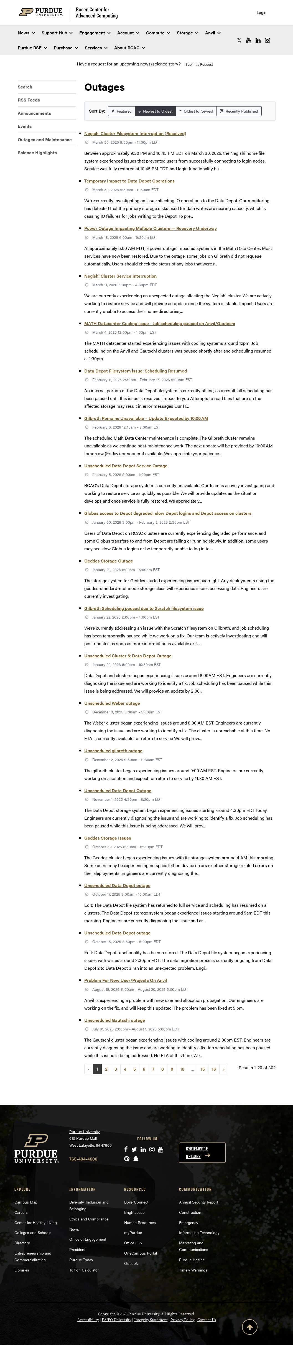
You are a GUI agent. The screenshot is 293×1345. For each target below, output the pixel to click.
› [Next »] (224, 1069)
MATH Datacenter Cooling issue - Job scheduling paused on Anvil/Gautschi (159, 323)
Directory (22, 1242)
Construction (190, 1212)
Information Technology (199, 1232)
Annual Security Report (198, 1202)
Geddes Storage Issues (107, 838)
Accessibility (88, 1320)
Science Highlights (37, 152)
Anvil (213, 32)
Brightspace (134, 1212)
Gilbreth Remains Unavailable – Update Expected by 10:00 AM (146, 418)
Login (261, 12)
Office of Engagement (87, 1239)
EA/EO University (116, 1320)
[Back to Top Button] (250, 1328)
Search (25, 86)
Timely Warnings (193, 1270)
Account (128, 32)
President (77, 1249)
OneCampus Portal (140, 1253)
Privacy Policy (182, 1320)
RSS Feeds (29, 100)
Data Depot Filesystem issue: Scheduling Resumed (135, 371)
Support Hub (57, 32)
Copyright (106, 1314)
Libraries (21, 1270)
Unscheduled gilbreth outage (113, 750)
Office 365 (133, 1242)
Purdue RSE (32, 47)
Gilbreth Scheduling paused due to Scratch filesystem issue (144, 608)
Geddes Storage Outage (108, 561)
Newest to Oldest (155, 111)
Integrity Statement (151, 1320)
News (26, 32)
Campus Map (25, 1202)
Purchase (66, 47)
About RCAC (129, 47)
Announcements (34, 113)
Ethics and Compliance (88, 1219)
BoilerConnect (136, 1202)
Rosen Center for (97, 12)
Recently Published (239, 111)
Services (96, 47)
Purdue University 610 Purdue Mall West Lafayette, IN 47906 (90, 1138)
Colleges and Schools (32, 1232)
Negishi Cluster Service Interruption (120, 276)
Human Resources (140, 1222)
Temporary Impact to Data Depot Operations (129, 181)
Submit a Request (199, 64)
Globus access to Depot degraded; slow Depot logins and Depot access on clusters (167, 513)
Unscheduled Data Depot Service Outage (125, 465)
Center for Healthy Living (35, 1222)
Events (25, 126)
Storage (187, 32)
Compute (158, 32)
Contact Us (206, 1320)
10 (182, 1069)
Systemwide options (197, 1152)
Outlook (131, 1263)
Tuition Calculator (84, 1270)
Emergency (188, 1222)
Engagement (95, 32)
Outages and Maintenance (45, 139)
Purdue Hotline (192, 1259)
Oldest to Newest (196, 111)
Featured (121, 111)
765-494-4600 (83, 1159)
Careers (21, 1212)
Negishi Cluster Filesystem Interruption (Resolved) (135, 133)
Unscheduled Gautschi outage (114, 1020)
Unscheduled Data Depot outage (117, 885)
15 (203, 1069)
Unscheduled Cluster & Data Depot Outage (128, 655)
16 (214, 1069)
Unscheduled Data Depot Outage (117, 790)
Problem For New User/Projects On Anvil (125, 980)
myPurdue (133, 1232)
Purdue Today (81, 1259)
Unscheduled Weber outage (112, 703)
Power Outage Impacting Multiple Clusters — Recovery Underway (150, 228)
